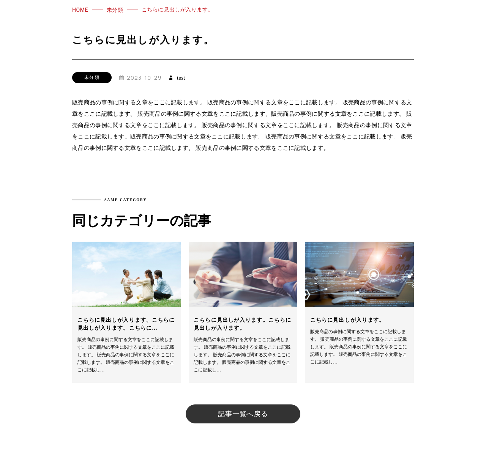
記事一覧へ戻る (243, 414)
